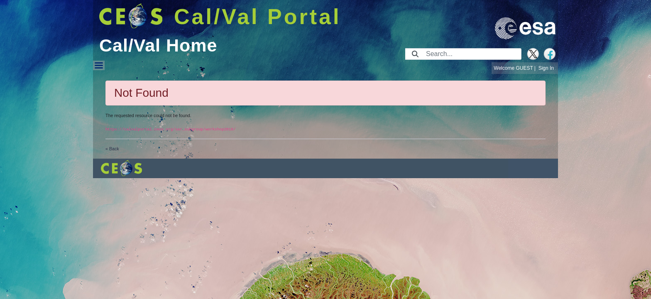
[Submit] (415, 54)
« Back (112, 148)
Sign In (546, 68)
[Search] (471, 54)
